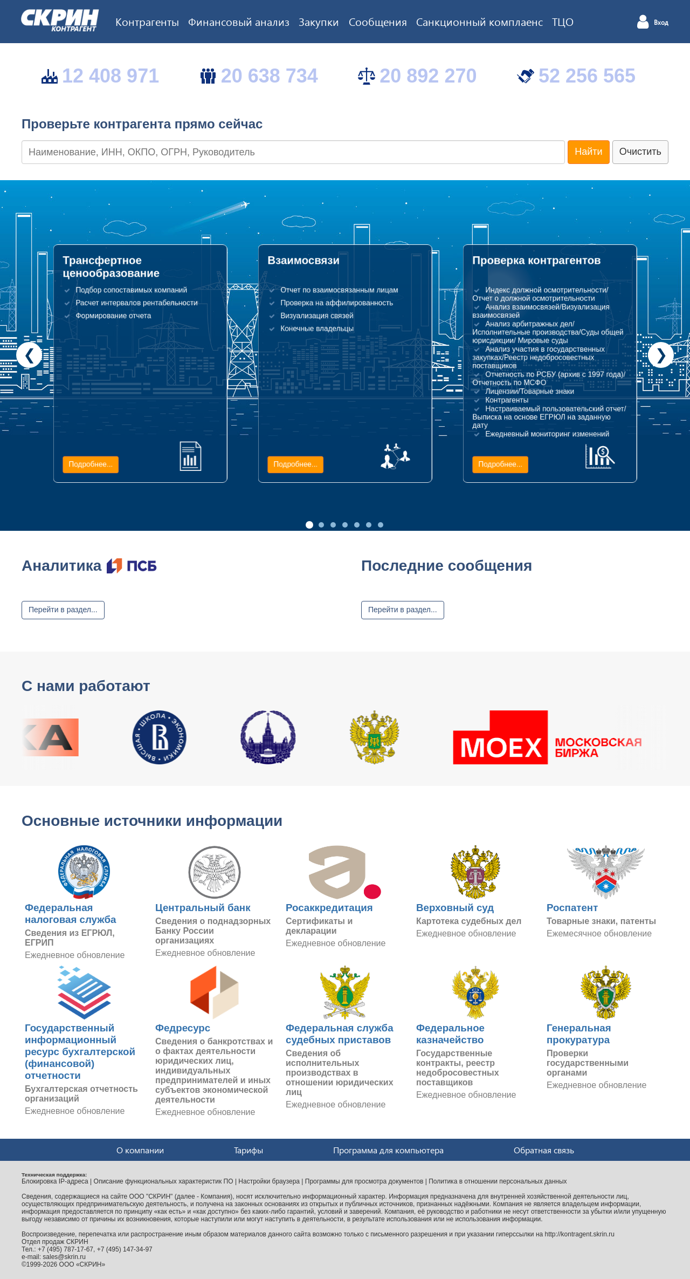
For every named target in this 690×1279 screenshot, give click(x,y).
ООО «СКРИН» (82, 1264)
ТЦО (563, 21)
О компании (140, 1149)
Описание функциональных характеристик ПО (163, 1181)
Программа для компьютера (388, 1149)
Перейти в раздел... (63, 609)
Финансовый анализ (238, 21)
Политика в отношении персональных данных (498, 1181)
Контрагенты (147, 21)
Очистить (640, 151)
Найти (588, 151)
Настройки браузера (269, 1181)
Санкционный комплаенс (479, 21)
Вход (661, 22)
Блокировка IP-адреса (55, 1181)
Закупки (319, 21)
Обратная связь (544, 1149)
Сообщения (378, 21)
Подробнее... (90, 464)
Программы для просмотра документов (364, 1181)
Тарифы (248, 1149)
